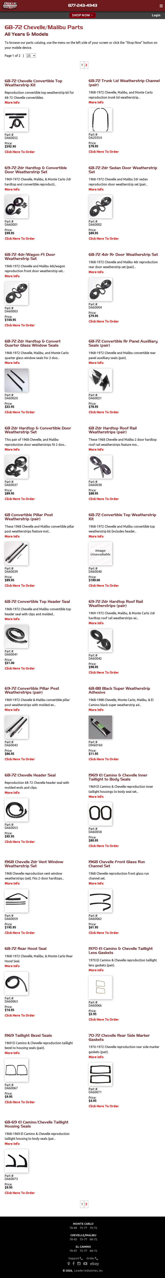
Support (75, 1258)
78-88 (73, 1227)
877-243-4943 (82, 5)
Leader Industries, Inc (88, 1270)
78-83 (73, 1239)
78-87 (73, 1250)
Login (156, 15)
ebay (94, 1263)
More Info (12, 102)
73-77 (83, 1227)
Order (92, 1258)
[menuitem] (156, 15)
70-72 (93, 1227)
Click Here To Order (20, 152)
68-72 (93, 1239)
